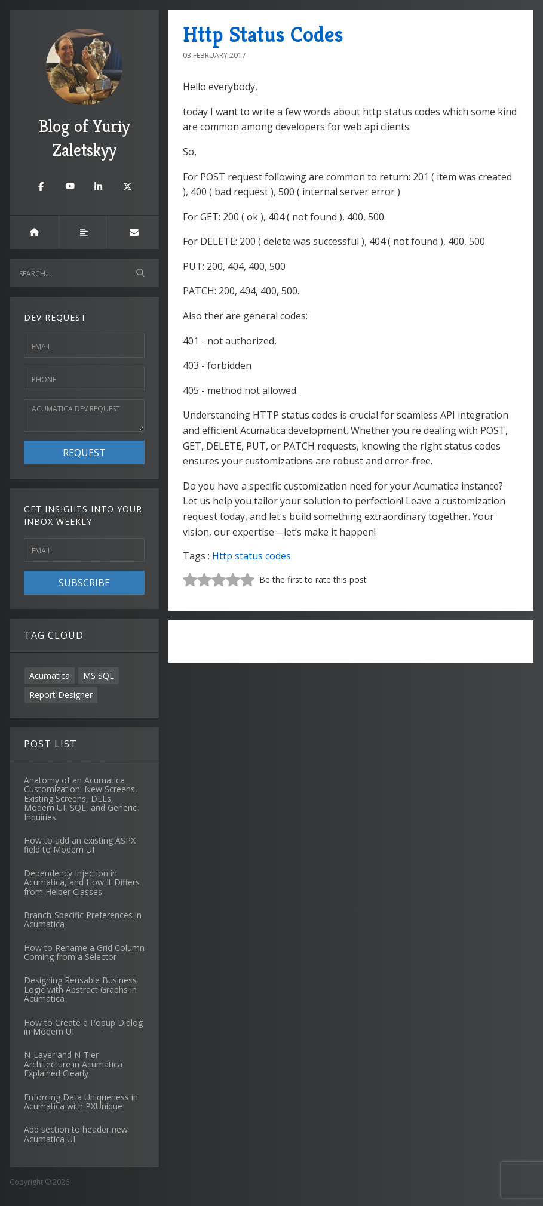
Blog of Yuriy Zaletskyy (84, 95)
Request (84, 452)
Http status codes (251, 555)
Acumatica (49, 675)
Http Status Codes (263, 34)
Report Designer (61, 694)
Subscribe (84, 582)
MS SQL (98, 675)
